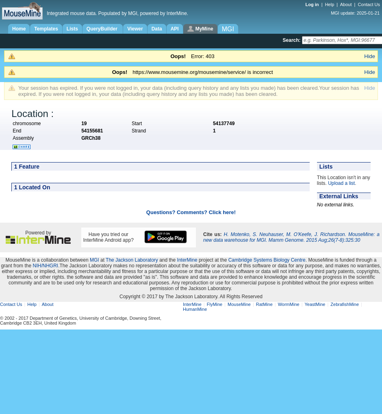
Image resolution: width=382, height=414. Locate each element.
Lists (72, 29)
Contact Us (369, 4)
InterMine (187, 260)
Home (19, 29)
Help (329, 4)
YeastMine (314, 304)
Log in (313, 4)
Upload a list (341, 183)
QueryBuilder (103, 29)
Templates (46, 29)
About (346, 4)
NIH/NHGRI (45, 266)
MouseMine (239, 304)
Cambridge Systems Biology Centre (267, 260)
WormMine (289, 304)
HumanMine (195, 309)
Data (157, 29)
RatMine (264, 304)
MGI (94, 260)
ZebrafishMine (344, 304)
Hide (369, 56)
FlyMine (215, 304)
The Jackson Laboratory (132, 260)
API (175, 29)
